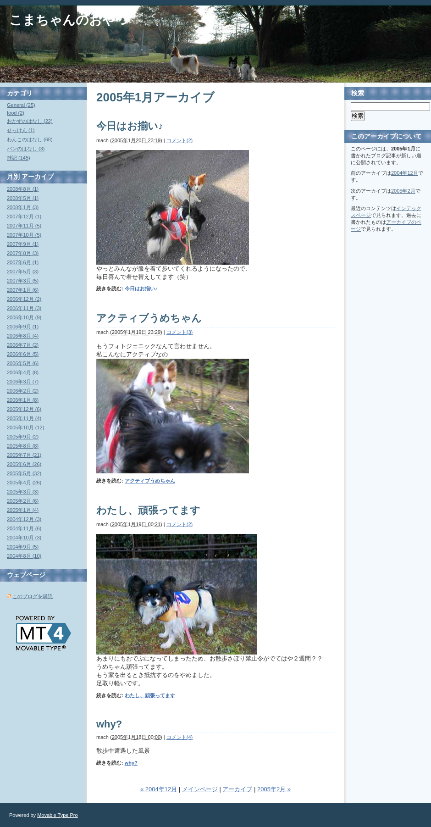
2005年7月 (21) (24, 455)
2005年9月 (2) (23, 436)
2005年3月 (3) (23, 491)
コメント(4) (179, 737)
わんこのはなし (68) (30, 139)
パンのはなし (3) (26, 148)
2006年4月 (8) (23, 372)
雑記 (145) (18, 158)
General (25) (21, 105)
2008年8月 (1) (23, 189)
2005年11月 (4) (24, 418)
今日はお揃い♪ (129, 126)
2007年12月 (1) (24, 216)
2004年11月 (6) (24, 528)
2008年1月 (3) (23, 207)
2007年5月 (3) (23, 271)
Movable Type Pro (57, 815)
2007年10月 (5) (24, 235)
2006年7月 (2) (23, 345)
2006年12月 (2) (24, 299)
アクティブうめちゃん (149, 318)
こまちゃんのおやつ (69, 20)
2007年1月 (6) (23, 290)
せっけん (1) (21, 130)
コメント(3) (179, 332)
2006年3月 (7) (23, 381)
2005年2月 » (274, 789)
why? (109, 724)
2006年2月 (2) (23, 391)
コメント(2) (179, 140)
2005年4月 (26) (24, 482)
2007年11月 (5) (24, 225)
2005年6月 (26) (24, 464)
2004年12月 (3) (24, 519)
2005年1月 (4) (23, 510)
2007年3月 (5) (23, 280)
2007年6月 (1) (23, 262)
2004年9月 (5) (23, 546)
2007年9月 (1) (23, 244)
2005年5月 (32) (24, 473)
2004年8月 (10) (24, 556)
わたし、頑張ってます (148, 510)
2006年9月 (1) (23, 326)
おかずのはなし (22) (30, 121)
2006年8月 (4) (23, 336)
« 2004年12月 (158, 789)
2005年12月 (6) (24, 409)
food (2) (15, 113)
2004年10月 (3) (24, 537)
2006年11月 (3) (24, 308)
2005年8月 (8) (23, 446)
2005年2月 (403, 191)
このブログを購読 (32, 596)
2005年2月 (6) (23, 501)
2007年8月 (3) (23, 253)
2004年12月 (404, 173)
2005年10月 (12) (25, 427)
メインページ (200, 789)
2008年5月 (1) (23, 198)
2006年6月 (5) (23, 354)
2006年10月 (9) (24, 317)
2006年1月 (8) (23, 400)
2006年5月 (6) (23, 363)
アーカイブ (237, 789)
